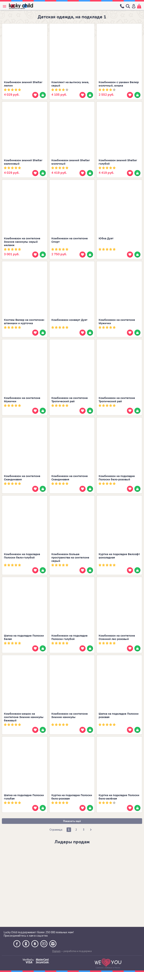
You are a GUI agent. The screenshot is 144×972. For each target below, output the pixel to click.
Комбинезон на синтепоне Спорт (69, 240)
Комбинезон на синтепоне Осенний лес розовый (117, 637)
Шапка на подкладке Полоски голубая (24, 797)
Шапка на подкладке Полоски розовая (119, 715)
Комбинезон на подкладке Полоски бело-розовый (117, 477)
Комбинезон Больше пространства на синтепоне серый (70, 557)
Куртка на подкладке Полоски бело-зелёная (119, 797)
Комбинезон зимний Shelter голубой (118, 162)
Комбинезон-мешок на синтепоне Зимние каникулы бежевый (24, 717)
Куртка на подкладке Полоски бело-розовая (71, 797)
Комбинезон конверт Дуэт (69, 320)
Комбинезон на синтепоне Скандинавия (22, 477)
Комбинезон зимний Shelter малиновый (23, 162)
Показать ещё (72, 821)
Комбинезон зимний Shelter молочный (70, 162)
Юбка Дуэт (106, 238)
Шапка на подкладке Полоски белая (24, 637)
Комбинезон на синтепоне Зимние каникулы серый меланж (22, 242)
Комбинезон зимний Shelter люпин (23, 84)
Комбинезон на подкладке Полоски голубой (69, 637)
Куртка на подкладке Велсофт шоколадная (119, 555)
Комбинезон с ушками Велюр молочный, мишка (119, 84)
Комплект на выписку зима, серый (70, 84)
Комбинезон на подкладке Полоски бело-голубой (22, 555)
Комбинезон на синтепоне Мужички (117, 321)
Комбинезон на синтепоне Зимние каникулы (69, 715)
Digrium (56, 951)
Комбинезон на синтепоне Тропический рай (69, 399)
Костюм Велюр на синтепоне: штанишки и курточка (24, 321)
